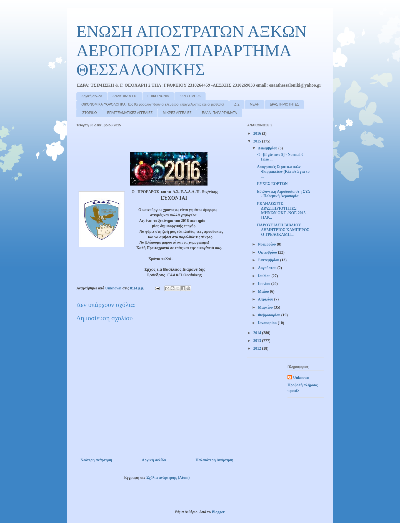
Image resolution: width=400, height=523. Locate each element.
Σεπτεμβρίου (269, 260)
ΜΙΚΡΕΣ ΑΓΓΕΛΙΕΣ (177, 113)
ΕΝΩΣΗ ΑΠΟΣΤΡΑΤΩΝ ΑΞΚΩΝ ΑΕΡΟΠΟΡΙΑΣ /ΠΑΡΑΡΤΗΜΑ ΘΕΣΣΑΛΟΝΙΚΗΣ (191, 50)
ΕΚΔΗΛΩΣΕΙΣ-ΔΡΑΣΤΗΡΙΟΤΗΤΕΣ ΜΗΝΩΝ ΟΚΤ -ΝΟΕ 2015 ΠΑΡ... (281, 211)
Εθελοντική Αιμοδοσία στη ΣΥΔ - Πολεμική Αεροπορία (283, 193)
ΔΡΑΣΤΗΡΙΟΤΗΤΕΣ (284, 104)
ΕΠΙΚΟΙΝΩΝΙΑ (158, 96)
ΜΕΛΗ (254, 104)
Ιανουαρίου (268, 323)
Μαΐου (264, 291)
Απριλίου (266, 299)
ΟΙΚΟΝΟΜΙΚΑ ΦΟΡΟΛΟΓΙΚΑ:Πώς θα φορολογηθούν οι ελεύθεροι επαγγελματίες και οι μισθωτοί (152, 104)
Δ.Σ (236, 104)
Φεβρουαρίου (269, 315)
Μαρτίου (266, 307)
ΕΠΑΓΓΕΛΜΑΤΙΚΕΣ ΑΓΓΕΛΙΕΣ (130, 113)
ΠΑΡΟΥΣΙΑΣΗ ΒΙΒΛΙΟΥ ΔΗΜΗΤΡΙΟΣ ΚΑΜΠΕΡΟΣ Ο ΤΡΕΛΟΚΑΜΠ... (283, 230)
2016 (257, 133)
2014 (257, 333)
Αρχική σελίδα (91, 96)
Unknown (301, 378)
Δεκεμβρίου (268, 148)
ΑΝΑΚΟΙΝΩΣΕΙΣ (124, 96)
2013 (257, 341)
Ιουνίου (264, 284)
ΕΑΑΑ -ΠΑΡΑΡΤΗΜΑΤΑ (219, 113)
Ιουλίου (264, 276)
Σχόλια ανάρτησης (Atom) (168, 478)
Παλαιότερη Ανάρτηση (214, 460)
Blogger (218, 512)
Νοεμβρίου (267, 244)
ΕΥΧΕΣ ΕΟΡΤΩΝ (272, 184)
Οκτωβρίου (268, 252)
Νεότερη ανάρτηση (96, 460)
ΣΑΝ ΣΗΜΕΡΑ (190, 96)
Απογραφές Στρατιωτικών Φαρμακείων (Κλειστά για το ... (283, 171)
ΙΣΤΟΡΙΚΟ (89, 113)
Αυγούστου (267, 268)
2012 (257, 348)
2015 (257, 141)
